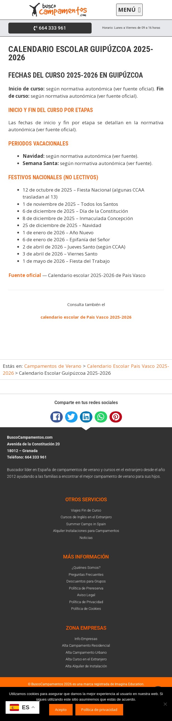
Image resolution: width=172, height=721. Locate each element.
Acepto (61, 709)
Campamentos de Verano (52, 366)
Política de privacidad (99, 709)
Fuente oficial (24, 275)
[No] (165, 704)
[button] (129, 10)
